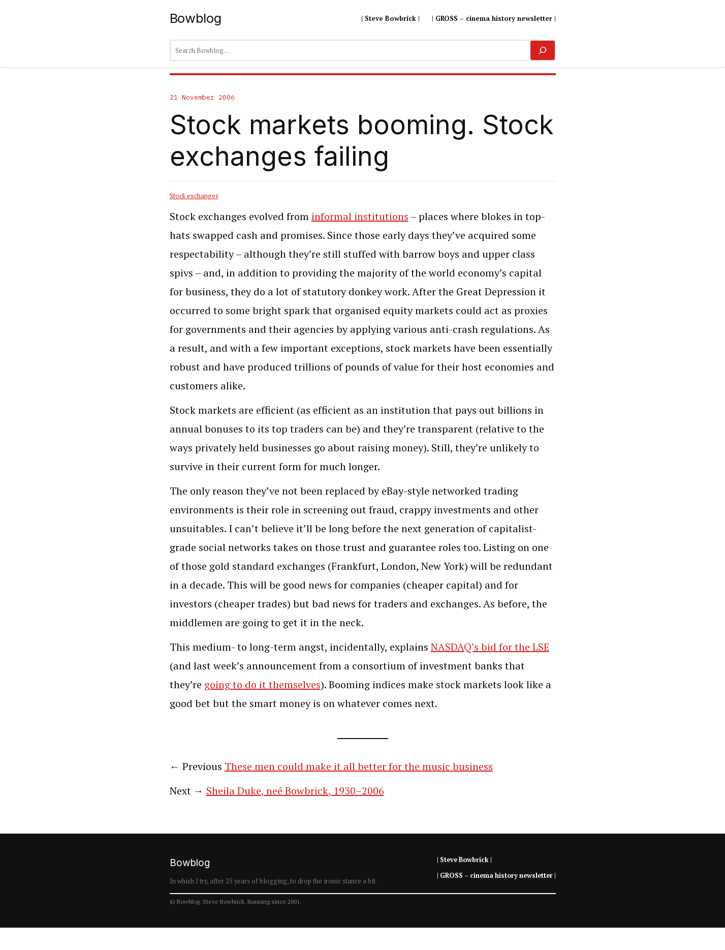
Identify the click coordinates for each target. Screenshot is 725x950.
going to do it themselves (262, 684)
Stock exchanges (194, 195)
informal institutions (359, 216)
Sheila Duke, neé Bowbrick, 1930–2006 (295, 791)
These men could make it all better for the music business (359, 766)
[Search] (542, 50)
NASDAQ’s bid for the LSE (490, 647)
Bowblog (196, 18)
